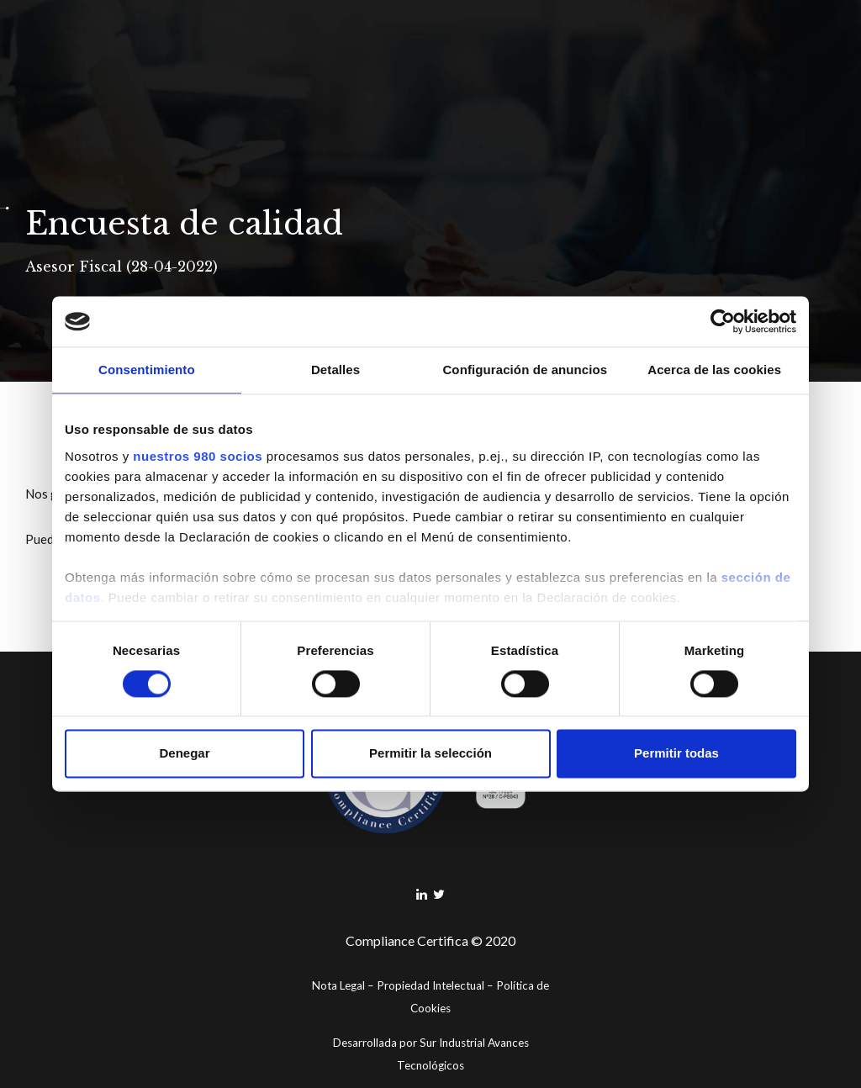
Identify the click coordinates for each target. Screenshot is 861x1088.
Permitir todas (676, 754)
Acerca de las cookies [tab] (714, 369)
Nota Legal (338, 985)
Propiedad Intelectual (430, 985)
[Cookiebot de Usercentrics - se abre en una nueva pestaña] (722, 321)
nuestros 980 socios (197, 456)
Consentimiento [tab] (146, 369)
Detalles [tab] (335, 369)
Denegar (184, 754)
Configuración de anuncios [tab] (524, 369)
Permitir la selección (430, 754)
